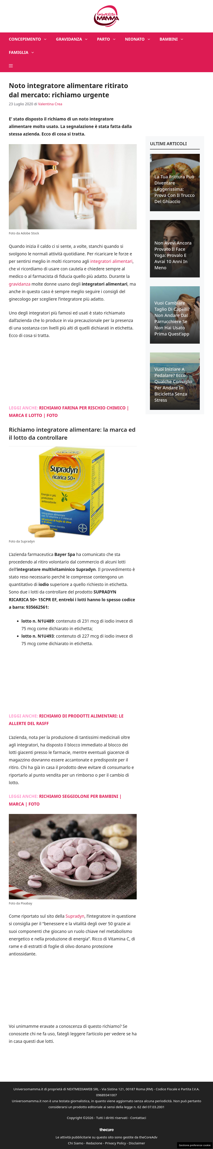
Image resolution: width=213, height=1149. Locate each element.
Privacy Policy (115, 1143)
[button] (10, 65)
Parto (109, 39)
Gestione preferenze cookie (195, 1145)
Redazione (94, 1143)
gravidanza (19, 284)
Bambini (174, 39)
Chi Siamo (75, 1143)
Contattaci (138, 1117)
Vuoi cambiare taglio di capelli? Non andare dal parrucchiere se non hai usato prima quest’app (172, 318)
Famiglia (24, 52)
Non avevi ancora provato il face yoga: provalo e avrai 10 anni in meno (173, 255)
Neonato (140, 39)
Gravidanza (74, 39)
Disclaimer (137, 1143)
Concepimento (30, 39)
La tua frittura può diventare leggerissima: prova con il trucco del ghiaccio (174, 189)
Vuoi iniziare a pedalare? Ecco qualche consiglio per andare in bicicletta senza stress (173, 384)
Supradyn (74, 916)
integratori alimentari (111, 261)
